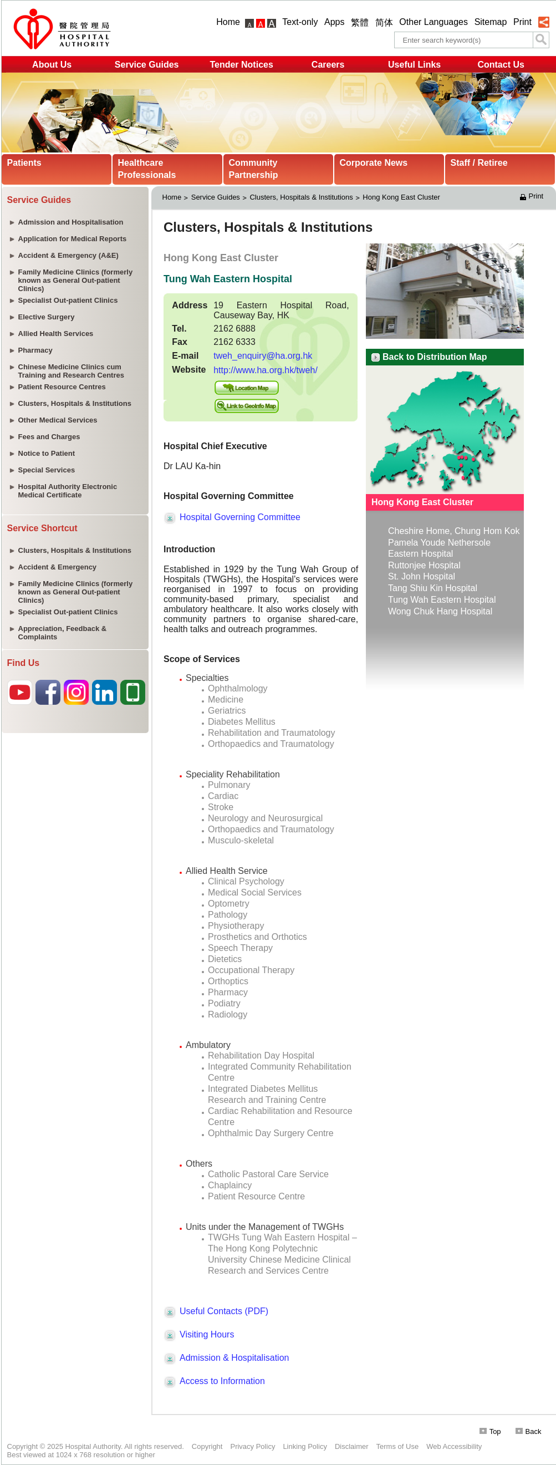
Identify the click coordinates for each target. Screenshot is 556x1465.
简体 (384, 22)
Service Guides (147, 64)
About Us (52, 64)
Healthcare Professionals (147, 169)
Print (522, 22)
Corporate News (374, 162)
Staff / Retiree (479, 162)
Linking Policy (305, 1446)
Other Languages (433, 22)
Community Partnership (253, 169)
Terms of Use (397, 1446)
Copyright (207, 1446)
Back (529, 1431)
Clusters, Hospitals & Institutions (301, 197)
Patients (24, 162)
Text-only (300, 22)
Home (228, 22)
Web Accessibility (454, 1446)
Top (490, 1431)
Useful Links (414, 64)
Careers (328, 64)
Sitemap (491, 22)
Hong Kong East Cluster (402, 197)
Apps (334, 22)
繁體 (360, 22)
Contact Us (500, 64)
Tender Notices (241, 64)
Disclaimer (352, 1446)
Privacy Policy (252, 1446)
